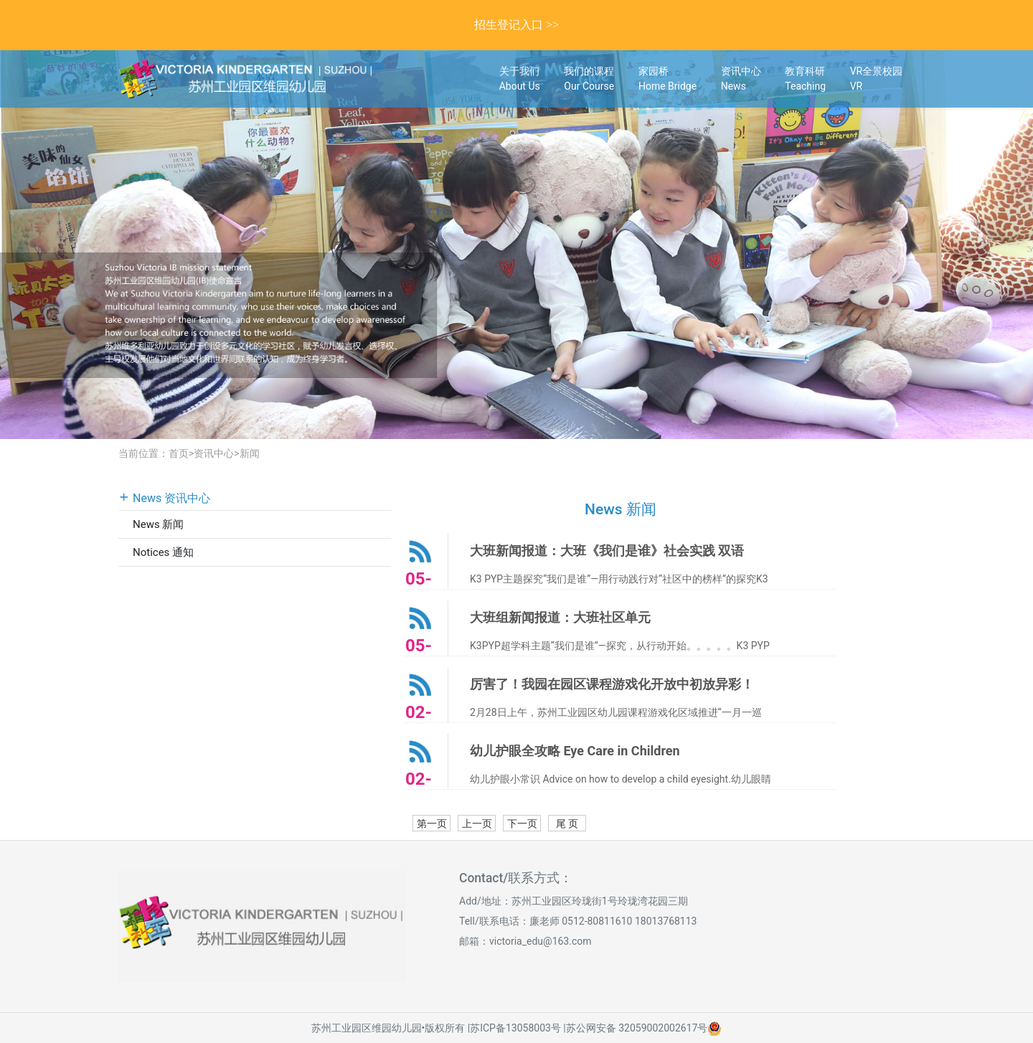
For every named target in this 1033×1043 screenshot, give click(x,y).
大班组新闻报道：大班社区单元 (560, 617)
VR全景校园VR (876, 78)
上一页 (477, 823)
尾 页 (567, 823)
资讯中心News (741, 78)
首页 (179, 453)
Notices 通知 (163, 552)
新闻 (250, 453)
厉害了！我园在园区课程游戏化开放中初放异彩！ (612, 684)
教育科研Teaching (805, 78)
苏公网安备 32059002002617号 (637, 1028)
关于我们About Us (519, 78)
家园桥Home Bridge (667, 78)
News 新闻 (158, 524)
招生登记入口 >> (516, 25)
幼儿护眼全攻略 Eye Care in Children (575, 750)
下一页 (522, 823)
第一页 (432, 823)
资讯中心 (214, 453)
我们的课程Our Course (589, 78)
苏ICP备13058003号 (515, 1028)
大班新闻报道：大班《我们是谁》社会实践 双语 (607, 550)
